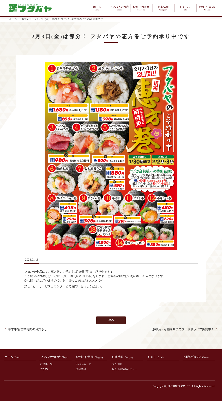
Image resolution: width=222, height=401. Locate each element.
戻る (111, 322)
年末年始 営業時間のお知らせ (27, 332)
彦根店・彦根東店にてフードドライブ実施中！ (183, 332)
